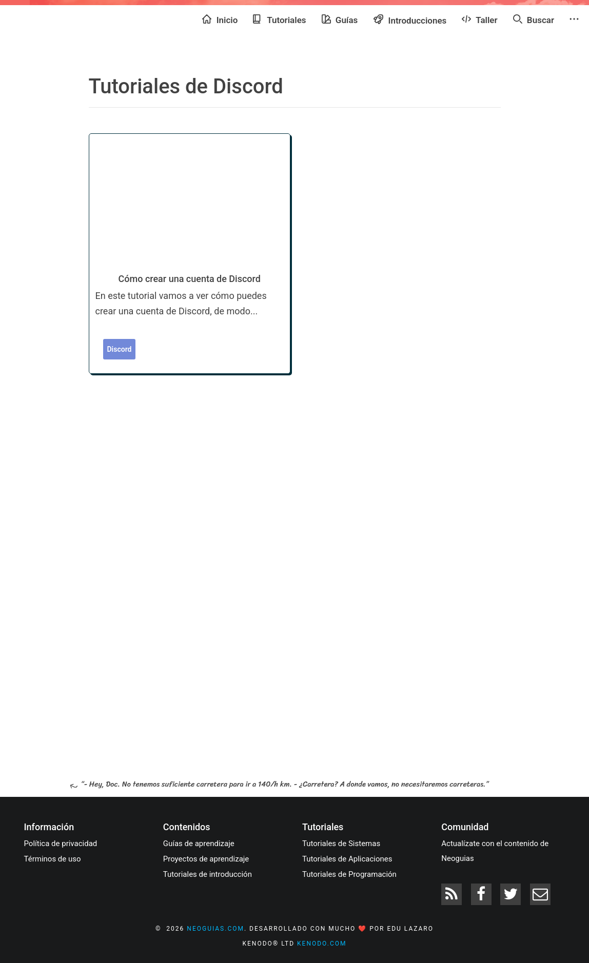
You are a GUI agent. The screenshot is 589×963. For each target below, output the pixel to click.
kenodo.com (321, 943)
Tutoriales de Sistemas (341, 843)
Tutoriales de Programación (349, 874)
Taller (479, 19)
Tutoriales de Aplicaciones (347, 859)
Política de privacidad (60, 843)
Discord (119, 349)
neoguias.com (215, 928)
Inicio (220, 19)
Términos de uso (52, 859)
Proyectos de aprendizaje (206, 859)
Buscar (533, 19)
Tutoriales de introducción (207, 874)
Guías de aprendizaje (198, 843)
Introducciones (409, 20)
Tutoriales (279, 19)
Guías (340, 19)
